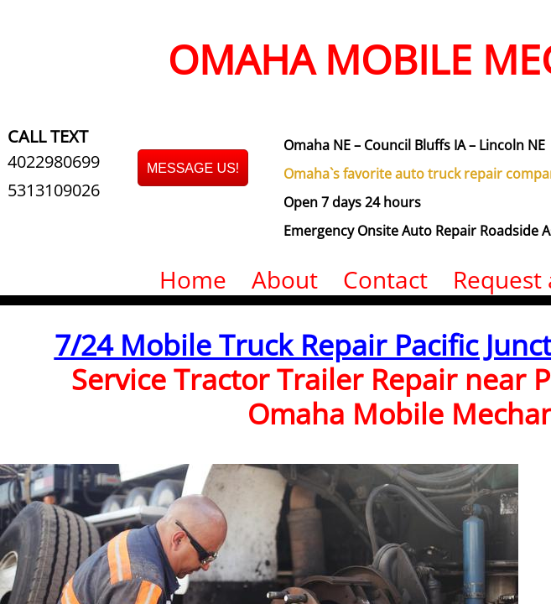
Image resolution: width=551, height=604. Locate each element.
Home (192, 279)
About (285, 279)
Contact (385, 279)
